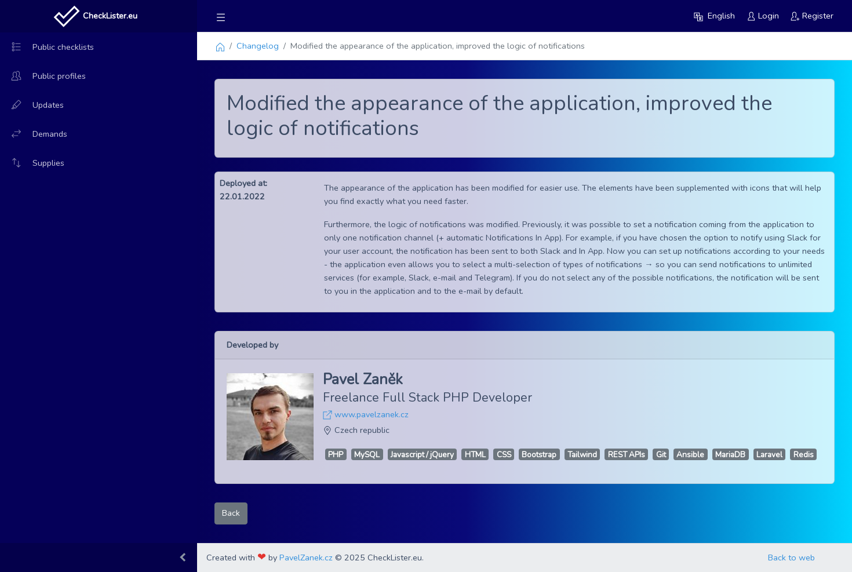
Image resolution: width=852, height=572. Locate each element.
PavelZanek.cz (306, 557)
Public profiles (43, 76)
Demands (33, 134)
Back (231, 513)
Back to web (791, 557)
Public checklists (47, 47)
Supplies (32, 163)
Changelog (257, 46)
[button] (714, 16)
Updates (32, 105)
